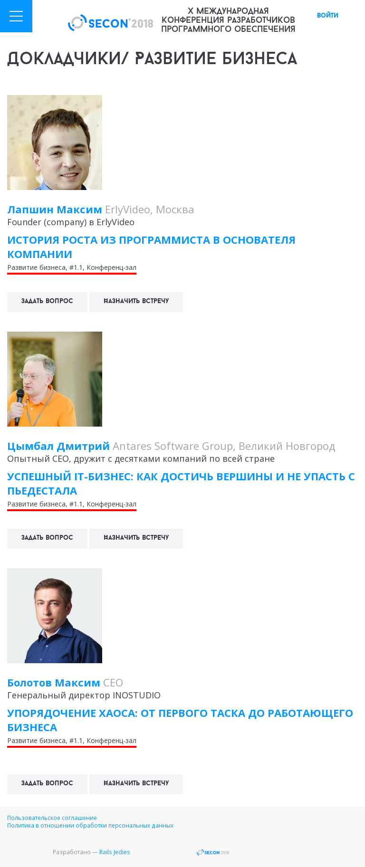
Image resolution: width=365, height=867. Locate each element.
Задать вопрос (47, 301)
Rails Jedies (114, 852)
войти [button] (327, 15)
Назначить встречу (136, 301)
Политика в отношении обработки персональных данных (90, 825)
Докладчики (64, 59)
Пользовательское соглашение (52, 817)
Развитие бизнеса (36, 267)
